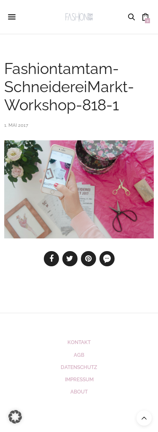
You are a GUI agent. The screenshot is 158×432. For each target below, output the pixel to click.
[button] (15, 417)
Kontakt (79, 342)
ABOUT (79, 392)
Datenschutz (79, 367)
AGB (79, 355)
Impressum (79, 380)
